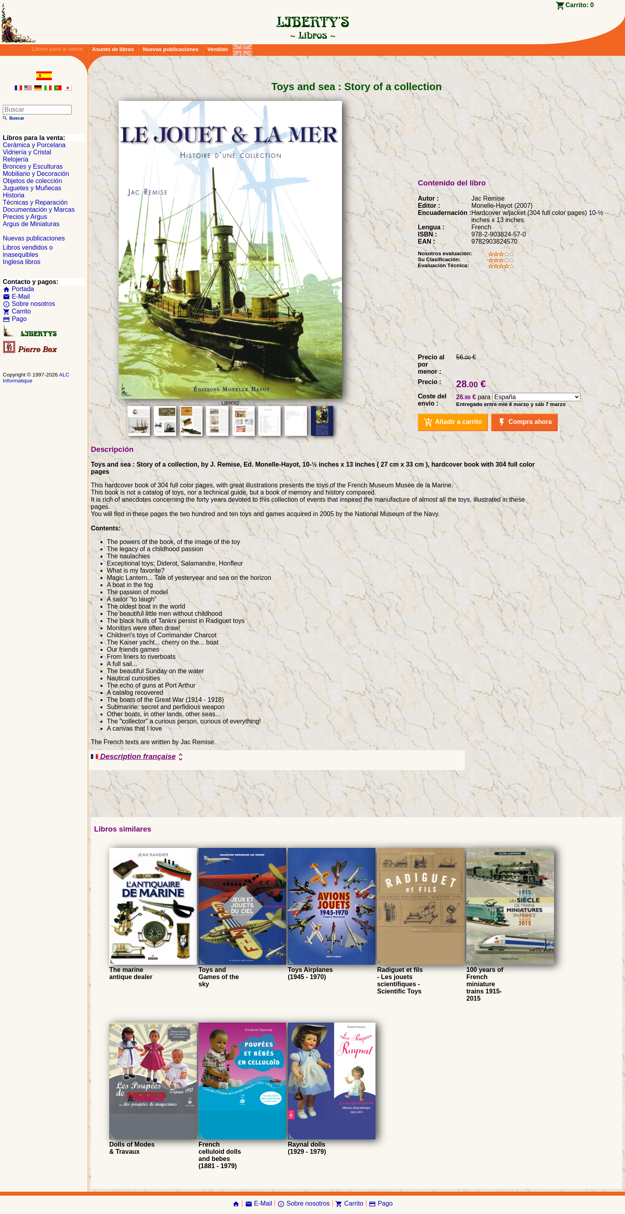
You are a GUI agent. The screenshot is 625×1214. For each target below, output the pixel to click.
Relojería (15, 159)
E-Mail (16, 296)
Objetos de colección (32, 180)
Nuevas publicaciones (171, 49)
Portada (18, 289)
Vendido (217, 49)
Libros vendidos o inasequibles (28, 251)
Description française (138, 757)
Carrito (17, 311)
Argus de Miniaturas (31, 224)
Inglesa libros (21, 261)
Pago (15, 318)
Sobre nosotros (29, 303)
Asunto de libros (113, 49)
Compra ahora (524, 422)
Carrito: (579, 5)
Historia (13, 195)
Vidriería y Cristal (27, 152)
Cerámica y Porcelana (34, 145)
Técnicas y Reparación (35, 202)
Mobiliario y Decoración (36, 173)
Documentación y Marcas (39, 209)
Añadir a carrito (453, 422)
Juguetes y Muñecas (32, 188)
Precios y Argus (25, 216)
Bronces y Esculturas (33, 166)
